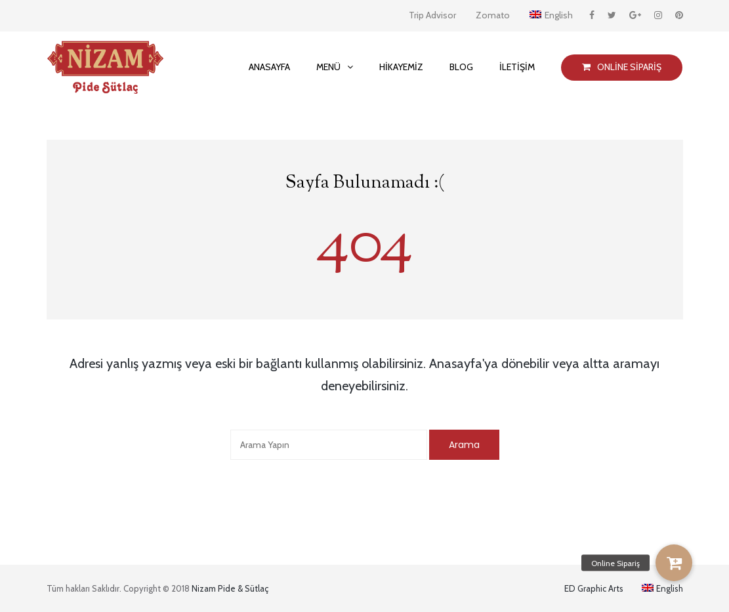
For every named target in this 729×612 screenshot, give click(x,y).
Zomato (493, 15)
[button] (674, 562)
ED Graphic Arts (593, 588)
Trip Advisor (432, 15)
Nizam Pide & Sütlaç (230, 588)
